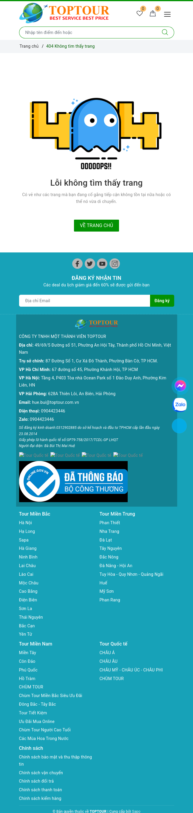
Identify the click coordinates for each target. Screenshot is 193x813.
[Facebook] (77, 263)
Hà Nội (25, 511)
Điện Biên (28, 588)
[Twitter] (90, 263)
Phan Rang (110, 588)
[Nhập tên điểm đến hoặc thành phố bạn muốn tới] (87, 32)
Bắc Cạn (27, 614)
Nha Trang (109, 519)
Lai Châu (27, 554)
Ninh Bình (28, 545)
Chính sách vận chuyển (41, 760)
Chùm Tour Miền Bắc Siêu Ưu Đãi (50, 684)
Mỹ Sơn (107, 579)
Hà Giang (28, 536)
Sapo (136, 800)
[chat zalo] (179, 404)
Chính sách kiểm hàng (40, 786)
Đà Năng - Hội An (116, 554)
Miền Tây (27, 641)
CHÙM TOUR (31, 675)
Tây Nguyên (111, 536)
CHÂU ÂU (109, 649)
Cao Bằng (28, 579)
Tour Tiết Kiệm (33, 701)
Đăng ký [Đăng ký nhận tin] (162, 300)
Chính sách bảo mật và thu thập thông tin (55, 749)
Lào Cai (26, 562)
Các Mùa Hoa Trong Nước (44, 726)
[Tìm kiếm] (165, 32)
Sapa (24, 528)
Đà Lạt (106, 528)
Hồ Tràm (27, 666)
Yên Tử (25, 622)
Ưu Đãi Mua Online (37, 709)
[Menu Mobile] (169, 13)
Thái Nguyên (31, 605)
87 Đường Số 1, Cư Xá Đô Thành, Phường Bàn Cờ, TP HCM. (102, 351)
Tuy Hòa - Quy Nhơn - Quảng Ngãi (131, 562)
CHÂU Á (107, 641)
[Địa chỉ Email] (85, 301)
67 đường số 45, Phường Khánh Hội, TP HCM (95, 359)
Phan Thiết (110, 511)
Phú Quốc (28, 658)
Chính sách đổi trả (36, 769)
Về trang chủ (96, 225)
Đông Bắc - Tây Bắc (37, 692)
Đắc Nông (109, 545)
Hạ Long (27, 519)
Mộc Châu (28, 571)
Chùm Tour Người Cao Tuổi (45, 718)
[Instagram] (114, 263)
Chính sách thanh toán (40, 778)
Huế (103, 571)
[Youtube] (102, 263)
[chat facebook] (180, 385)
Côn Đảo (27, 649)
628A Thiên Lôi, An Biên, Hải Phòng (81, 384)
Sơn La (25, 597)
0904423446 (53, 401)
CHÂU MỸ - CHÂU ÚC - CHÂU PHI (131, 658)
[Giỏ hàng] (153, 14)
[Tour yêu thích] (140, 14)
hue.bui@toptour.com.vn (55, 392)
